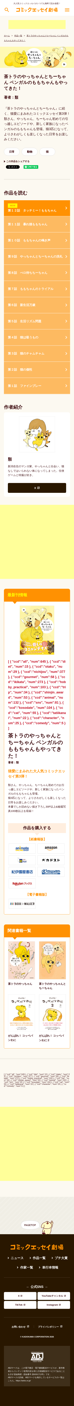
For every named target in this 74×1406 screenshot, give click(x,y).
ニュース (17, 1258)
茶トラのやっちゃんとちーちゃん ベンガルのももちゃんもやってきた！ (35, 746)
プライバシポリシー (48, 1326)
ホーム (7, 36)
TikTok (19, 1304)
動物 (29, 151)
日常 (11, 151)
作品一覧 (18, 36)
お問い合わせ (19, 1326)
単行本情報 (50, 1267)
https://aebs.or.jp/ (23, 1381)
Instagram (52, 1304)
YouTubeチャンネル (52, 1296)
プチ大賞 (61, 1258)
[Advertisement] (37, 24)
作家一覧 (26, 1267)
